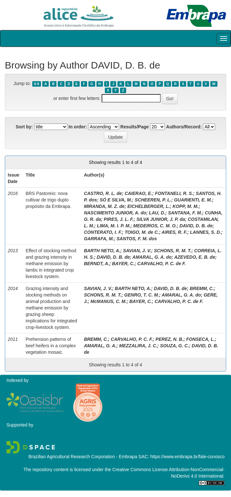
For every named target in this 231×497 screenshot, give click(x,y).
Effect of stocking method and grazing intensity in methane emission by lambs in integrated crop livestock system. (50, 263)
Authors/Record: (184, 126)
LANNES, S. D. (205, 232)
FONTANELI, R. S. (174, 193)
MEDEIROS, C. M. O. (155, 225)
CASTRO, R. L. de (103, 193)
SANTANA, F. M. (185, 212)
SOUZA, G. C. (174, 345)
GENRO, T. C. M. (141, 294)
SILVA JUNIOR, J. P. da (160, 219)
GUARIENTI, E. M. (193, 199)
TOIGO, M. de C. (142, 232)
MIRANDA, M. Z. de (104, 206)
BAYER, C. (123, 263)
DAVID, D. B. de (195, 225)
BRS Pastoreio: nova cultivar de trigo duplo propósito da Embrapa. (48, 200)
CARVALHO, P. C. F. (132, 339)
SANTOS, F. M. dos (136, 238)
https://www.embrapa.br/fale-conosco (187, 456)
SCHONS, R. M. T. (172, 250)
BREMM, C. (202, 288)
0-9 (36, 84)
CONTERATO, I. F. (103, 232)
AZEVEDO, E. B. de (194, 257)
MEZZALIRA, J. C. (138, 345)
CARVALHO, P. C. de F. (161, 263)
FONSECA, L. (200, 339)
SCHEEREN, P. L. (153, 199)
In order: (78, 126)
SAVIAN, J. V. (137, 250)
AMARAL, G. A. (100, 345)
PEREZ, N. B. (169, 339)
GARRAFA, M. (99, 238)
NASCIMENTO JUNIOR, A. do (115, 212)
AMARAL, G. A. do (152, 257)
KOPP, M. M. (186, 206)
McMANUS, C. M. (108, 301)
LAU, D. (157, 212)
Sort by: (24, 126)
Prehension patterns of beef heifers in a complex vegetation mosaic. (50, 346)
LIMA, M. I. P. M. (114, 225)
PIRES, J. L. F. (119, 219)
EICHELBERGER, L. (148, 206)
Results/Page (134, 126)
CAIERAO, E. (138, 193)
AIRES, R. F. (174, 232)
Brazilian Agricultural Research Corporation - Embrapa (82, 456)
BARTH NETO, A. (102, 250)
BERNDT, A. (96, 263)
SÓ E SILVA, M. (116, 199)
